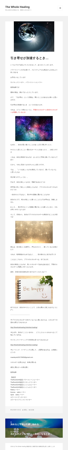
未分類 (32, 410)
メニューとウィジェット (60, 10)
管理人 (25, 410)
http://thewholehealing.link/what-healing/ (23, 327)
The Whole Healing (17, 7)
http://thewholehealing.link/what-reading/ (23, 345)
